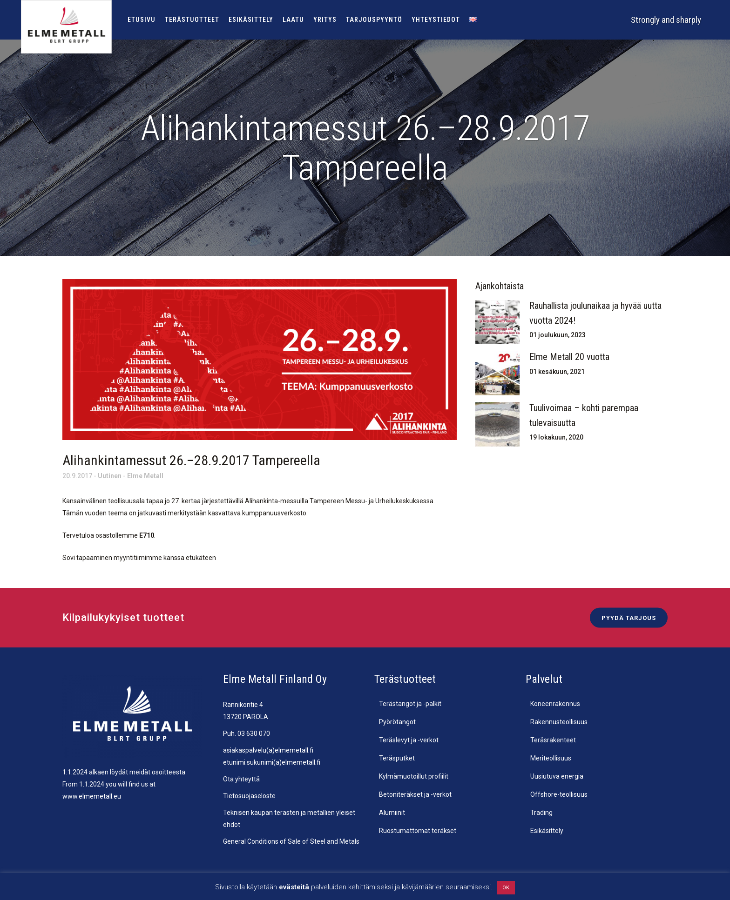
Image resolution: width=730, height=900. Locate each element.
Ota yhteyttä (241, 779)
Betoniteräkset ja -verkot (415, 794)
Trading (541, 812)
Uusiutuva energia (556, 776)
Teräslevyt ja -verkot (409, 740)
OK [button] (505, 888)
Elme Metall (145, 476)
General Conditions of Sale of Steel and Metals (291, 841)
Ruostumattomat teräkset (417, 830)
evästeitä (294, 887)
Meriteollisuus (550, 758)
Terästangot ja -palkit (410, 703)
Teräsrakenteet (553, 740)
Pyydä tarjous (629, 617)
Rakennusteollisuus (559, 722)
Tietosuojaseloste (249, 796)
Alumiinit (392, 812)
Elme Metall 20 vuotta (569, 356)
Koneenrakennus (555, 703)
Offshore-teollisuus (559, 794)
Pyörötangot (397, 722)
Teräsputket (397, 758)
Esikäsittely (546, 830)
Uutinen (110, 476)
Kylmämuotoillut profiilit (413, 776)
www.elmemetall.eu (91, 796)
